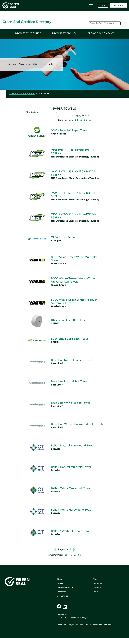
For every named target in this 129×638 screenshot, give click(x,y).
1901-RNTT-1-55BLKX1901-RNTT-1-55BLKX (73, 151)
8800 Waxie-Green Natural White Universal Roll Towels (73, 280)
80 (90, 120)
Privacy (88, 624)
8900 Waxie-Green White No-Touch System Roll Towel (74, 301)
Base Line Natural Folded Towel (71, 360)
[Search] (105, 23)
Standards (61, 591)
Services (60, 583)
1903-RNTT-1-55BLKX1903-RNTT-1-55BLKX (73, 194)
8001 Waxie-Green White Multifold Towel (74, 258)
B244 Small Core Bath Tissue (70, 338)
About (59, 579)
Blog (95, 579)
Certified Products (65, 587)
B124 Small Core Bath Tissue (69, 320)
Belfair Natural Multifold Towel (71, 467)
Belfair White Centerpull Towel (71, 488)
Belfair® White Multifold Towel (71, 531)
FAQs (95, 591)
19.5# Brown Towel (63, 237)
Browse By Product (28, 33)
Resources (97, 583)
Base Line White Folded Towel (70, 402)
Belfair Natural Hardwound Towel (72, 445)
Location (97, 587)
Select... (50, 112)
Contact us (62, 614)
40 (81, 120)
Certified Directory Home (22, 93)
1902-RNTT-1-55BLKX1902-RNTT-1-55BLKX (73, 173)
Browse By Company (101, 33)
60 (85, 120)
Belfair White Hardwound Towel (71, 509)
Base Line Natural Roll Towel (69, 381)
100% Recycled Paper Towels (70, 130)
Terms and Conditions (102, 624)
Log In (102, 5)
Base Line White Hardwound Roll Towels (77, 424)
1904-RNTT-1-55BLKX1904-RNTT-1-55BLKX (73, 216)
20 (76, 120)
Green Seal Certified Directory (27, 22)
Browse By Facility (64, 33)
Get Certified (118, 5)
